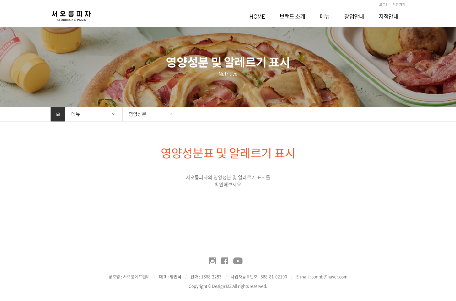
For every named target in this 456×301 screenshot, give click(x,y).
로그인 (384, 4)
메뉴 (75, 113)
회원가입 (398, 4)
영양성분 (137, 113)
